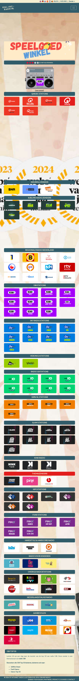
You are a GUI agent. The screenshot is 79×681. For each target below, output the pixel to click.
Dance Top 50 (15, 672)
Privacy (55, 679)
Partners (47, 679)
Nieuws (63, 1)
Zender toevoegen (35, 679)
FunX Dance (15, 669)
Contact (71, 679)
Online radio (45, 677)
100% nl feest (15, 667)
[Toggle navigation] (74, 8)
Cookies (63, 679)
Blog (56, 1)
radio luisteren (25, 677)
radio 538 (22, 659)
